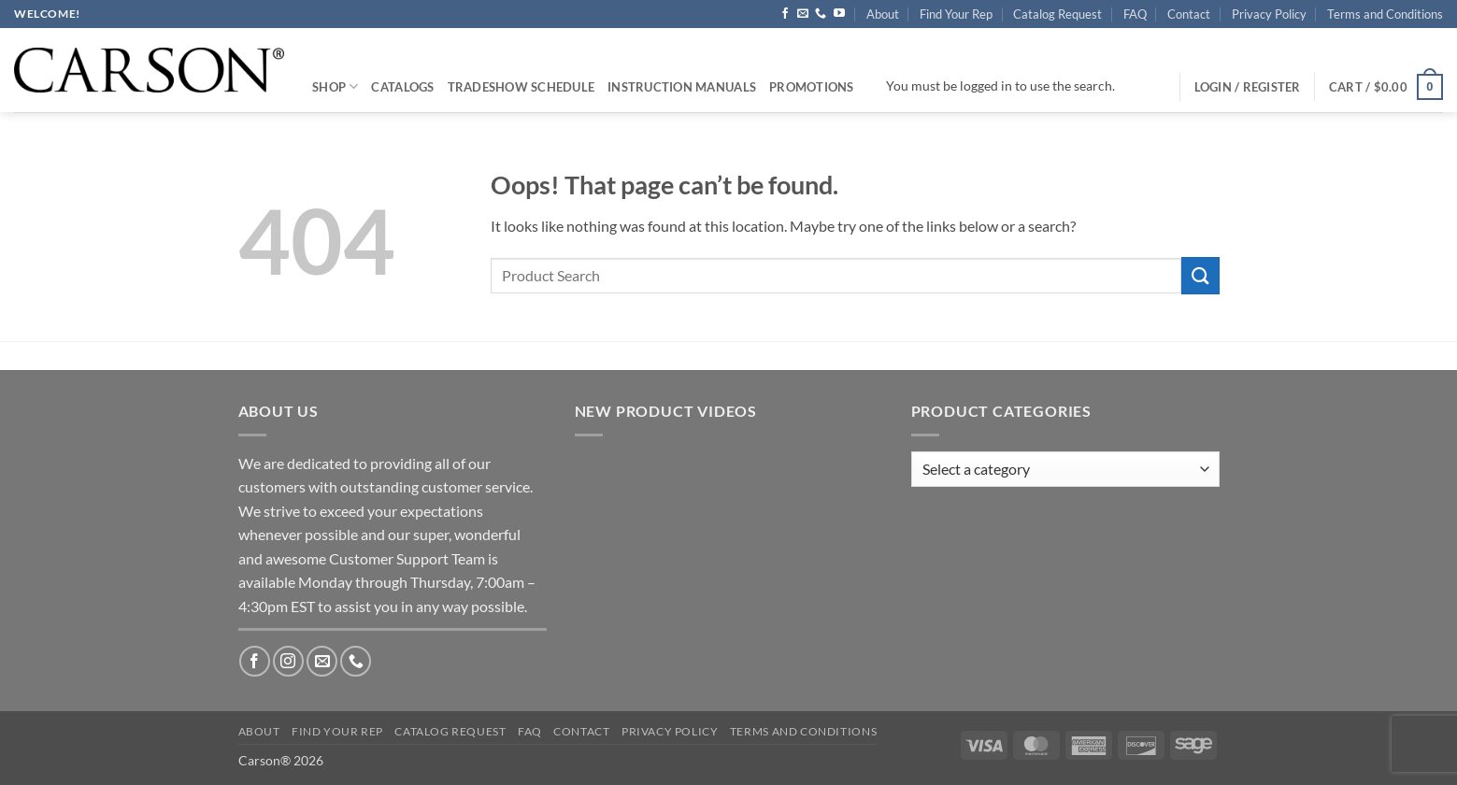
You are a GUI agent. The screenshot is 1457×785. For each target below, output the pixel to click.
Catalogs (402, 86)
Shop (335, 86)
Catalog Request (1057, 14)
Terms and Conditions (1385, 14)
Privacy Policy (1269, 14)
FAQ (1135, 14)
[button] (1386, 87)
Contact (1188, 14)
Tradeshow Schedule (521, 86)
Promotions (811, 86)
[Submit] (1200, 275)
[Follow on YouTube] (839, 14)
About (882, 14)
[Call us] (820, 14)
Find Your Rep (956, 14)
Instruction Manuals (681, 86)
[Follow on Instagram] (288, 661)
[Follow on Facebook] (785, 14)
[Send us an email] (802, 14)
